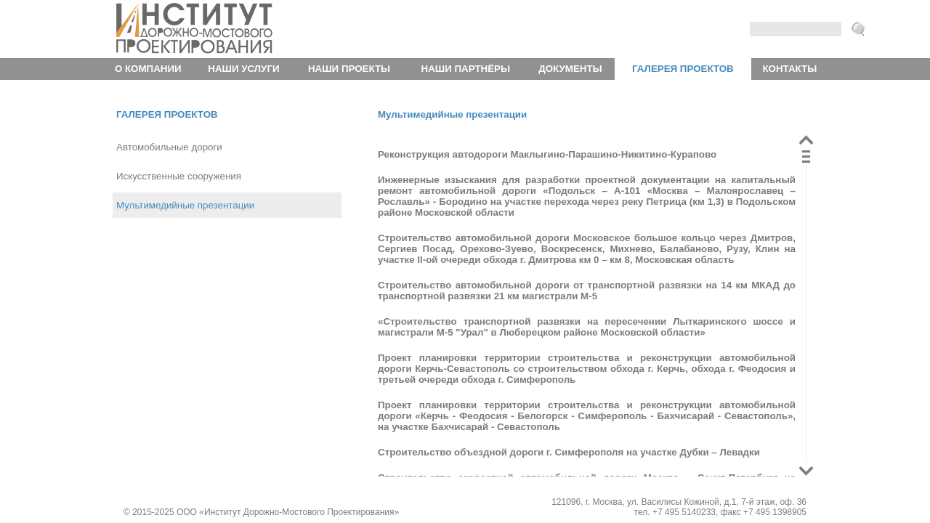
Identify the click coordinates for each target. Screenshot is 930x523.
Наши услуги (243, 68)
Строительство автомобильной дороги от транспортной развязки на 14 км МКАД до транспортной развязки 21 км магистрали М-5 (587, 290)
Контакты (789, 68)
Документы (570, 68)
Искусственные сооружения (178, 176)
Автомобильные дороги (169, 147)
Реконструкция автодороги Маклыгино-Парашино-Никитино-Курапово (547, 154)
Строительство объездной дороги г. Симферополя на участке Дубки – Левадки (569, 452)
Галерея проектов (683, 68)
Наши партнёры (465, 68)
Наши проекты (349, 68)
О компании (148, 68)
